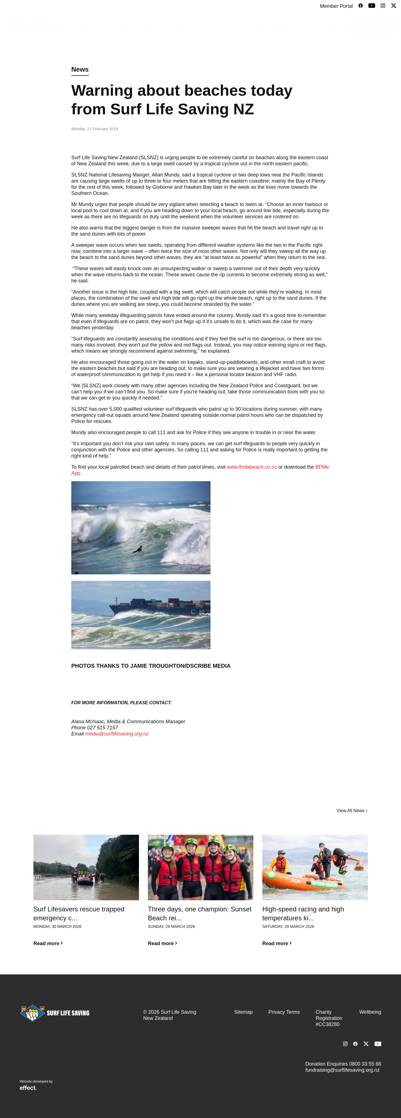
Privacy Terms (284, 1012)
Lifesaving (213, 26)
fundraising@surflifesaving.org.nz (342, 1070)
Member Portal (336, 6)
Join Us (184, 26)
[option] (86, 895)
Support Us (153, 26)
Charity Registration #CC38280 (329, 1018)
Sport (241, 26)
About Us (87, 26)
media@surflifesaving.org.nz (117, 734)
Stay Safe (119, 26)
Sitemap (243, 1012)
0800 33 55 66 (365, 1064)
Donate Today (373, 26)
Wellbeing (370, 1012)
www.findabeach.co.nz (252, 467)
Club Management (278, 26)
